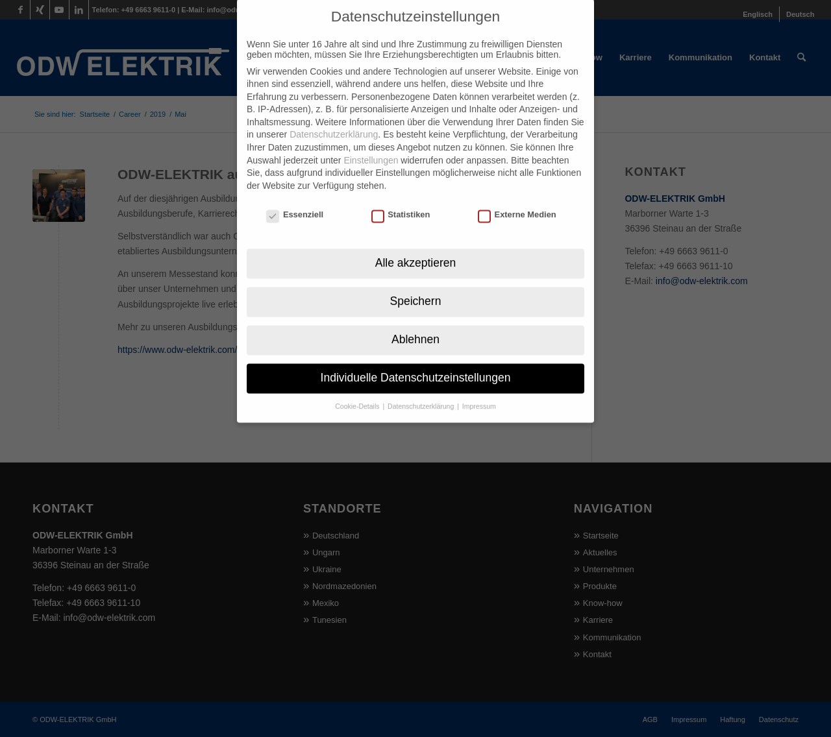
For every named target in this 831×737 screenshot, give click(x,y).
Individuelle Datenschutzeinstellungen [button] (416, 359)
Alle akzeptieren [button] (415, 244)
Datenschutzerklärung (334, 117)
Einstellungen (370, 142)
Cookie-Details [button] (358, 388)
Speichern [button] (415, 282)
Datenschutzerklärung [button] (422, 388)
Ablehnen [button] (415, 321)
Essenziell (294, 196)
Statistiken (400, 196)
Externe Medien (517, 196)
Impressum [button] (479, 388)
